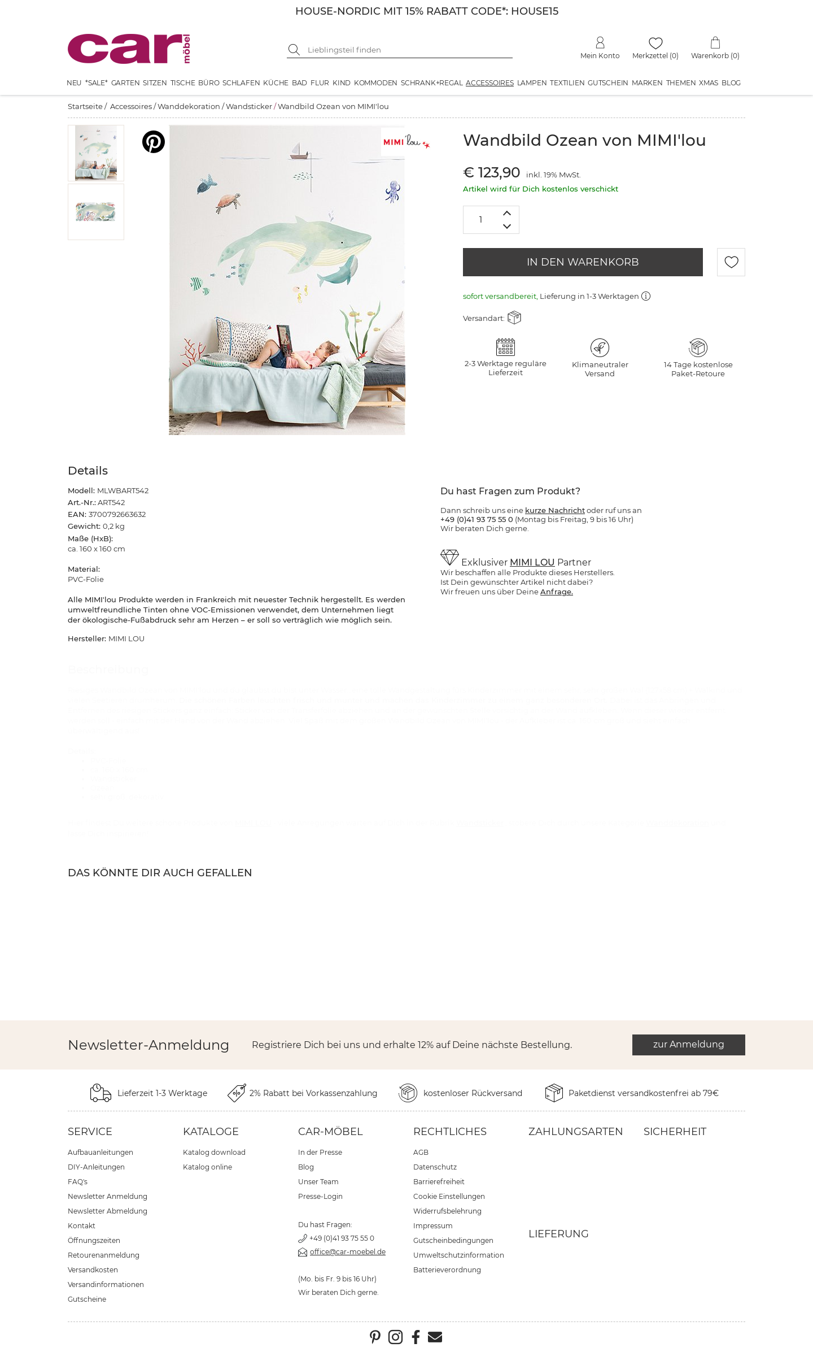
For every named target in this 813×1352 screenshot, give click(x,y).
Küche (276, 83)
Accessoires (490, 83)
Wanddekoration (189, 106)
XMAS (708, 83)
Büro (208, 83)
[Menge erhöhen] (507, 213)
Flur (320, 83)
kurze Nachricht (555, 510)
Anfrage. (556, 591)
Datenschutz (435, 1167)
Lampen (532, 83)
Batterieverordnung (447, 1270)
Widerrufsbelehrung (447, 1211)
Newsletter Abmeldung (107, 1211)
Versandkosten (93, 1270)
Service (90, 1131)
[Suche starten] (295, 49)
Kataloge (211, 1131)
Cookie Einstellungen (449, 1196)
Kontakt (81, 1225)
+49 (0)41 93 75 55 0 (341, 1238)
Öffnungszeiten (94, 1240)
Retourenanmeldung (103, 1255)
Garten (125, 83)
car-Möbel (330, 1131)
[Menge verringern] (507, 227)
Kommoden (375, 83)
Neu (74, 83)
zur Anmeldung (688, 1044)
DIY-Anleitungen (96, 1167)
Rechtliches (450, 1131)
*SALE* (96, 83)
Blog (731, 83)
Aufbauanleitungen (100, 1152)
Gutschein (608, 83)
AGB (421, 1152)
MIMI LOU (532, 562)
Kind (342, 83)
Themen (681, 83)
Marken (647, 83)
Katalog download (214, 1152)
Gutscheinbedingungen (453, 1240)
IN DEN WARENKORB (583, 262)
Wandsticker (249, 106)
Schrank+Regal (431, 83)
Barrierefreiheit (439, 1181)
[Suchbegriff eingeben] (408, 49)
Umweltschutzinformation (458, 1255)
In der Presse (320, 1152)
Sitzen (155, 83)
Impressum (433, 1225)
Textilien (567, 83)
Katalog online (207, 1167)
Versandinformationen (106, 1284)
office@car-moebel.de (348, 1251)
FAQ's (78, 1181)
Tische (183, 83)
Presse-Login (320, 1196)
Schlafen (241, 83)
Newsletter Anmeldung (107, 1196)
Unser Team (318, 1181)
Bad (299, 83)
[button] (96, 153)
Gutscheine (87, 1299)
